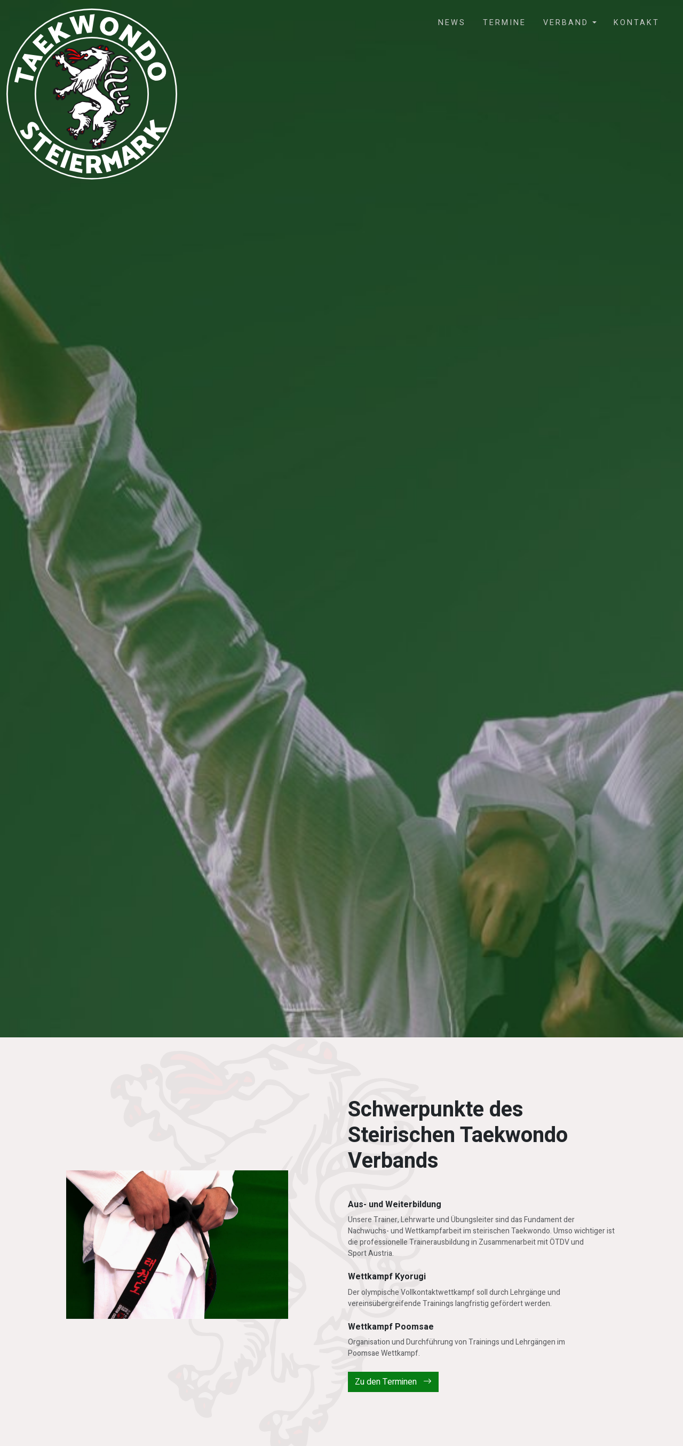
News (452, 22)
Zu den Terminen (393, 1381)
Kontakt (637, 22)
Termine (504, 22)
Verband (567, 22)
